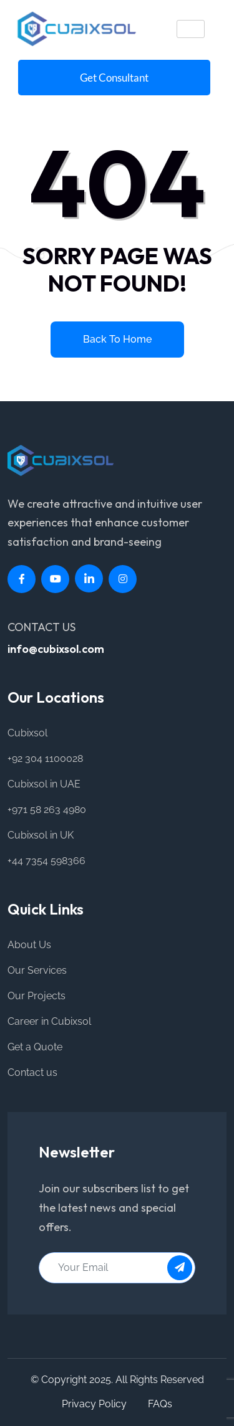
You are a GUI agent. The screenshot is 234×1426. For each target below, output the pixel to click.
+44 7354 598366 (46, 861)
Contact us (32, 1072)
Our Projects (36, 996)
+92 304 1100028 (45, 758)
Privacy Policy (94, 1404)
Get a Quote (34, 1047)
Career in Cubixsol (49, 1021)
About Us (29, 945)
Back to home (117, 339)
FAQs (160, 1404)
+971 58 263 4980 (46, 809)
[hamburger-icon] (191, 29)
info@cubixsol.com (55, 649)
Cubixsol (27, 733)
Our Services (37, 970)
